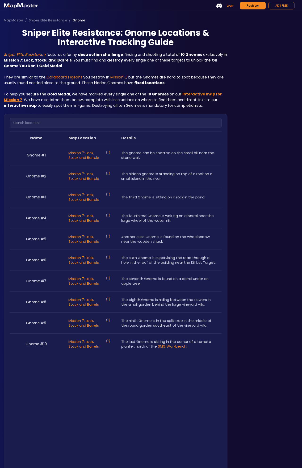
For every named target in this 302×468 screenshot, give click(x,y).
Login (230, 6)
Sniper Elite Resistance (48, 20)
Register (253, 6)
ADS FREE (281, 6)
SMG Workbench (172, 346)
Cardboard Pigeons (64, 77)
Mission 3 (118, 77)
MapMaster (13, 20)
